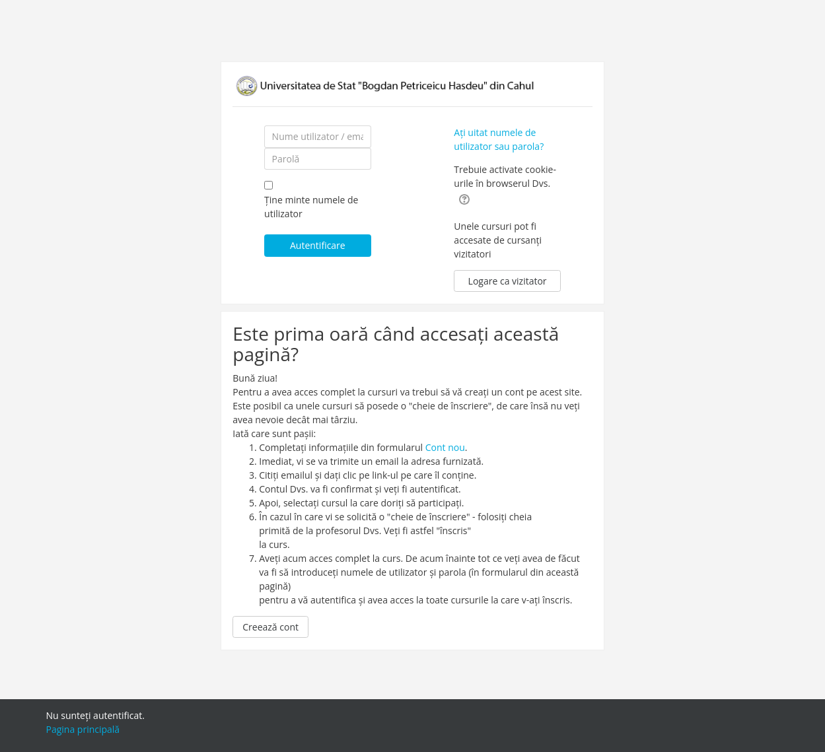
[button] (464, 198)
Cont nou (445, 447)
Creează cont (270, 627)
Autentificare (317, 245)
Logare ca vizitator (507, 281)
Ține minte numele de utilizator (311, 206)
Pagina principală (83, 729)
